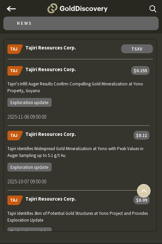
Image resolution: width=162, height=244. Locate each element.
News (24, 23)
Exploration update (29, 102)
